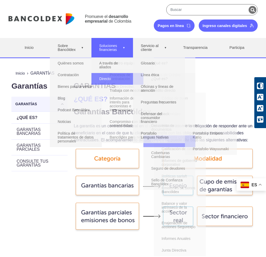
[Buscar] (252, 10)
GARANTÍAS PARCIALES (29, 147)
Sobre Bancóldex (71, 48)
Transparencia (195, 47)
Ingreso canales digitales (228, 26)
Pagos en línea (174, 26)
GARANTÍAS (26, 104)
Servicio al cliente (154, 48)
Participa (237, 47)
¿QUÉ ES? (27, 118)
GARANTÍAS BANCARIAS (29, 131)
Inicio (29, 47)
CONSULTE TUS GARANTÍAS (32, 163)
